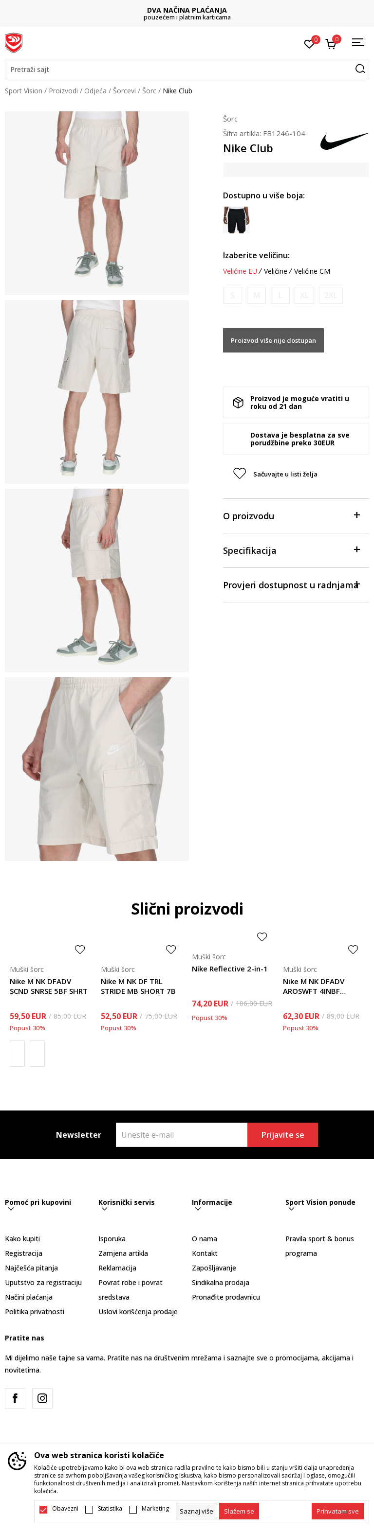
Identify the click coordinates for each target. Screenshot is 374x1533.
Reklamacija (117, 1267)
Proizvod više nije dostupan (273, 340)
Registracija (23, 1253)
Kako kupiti (22, 1238)
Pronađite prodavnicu (226, 1297)
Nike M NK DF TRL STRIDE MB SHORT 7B (138, 986)
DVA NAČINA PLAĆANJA (187, 10)
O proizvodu (291, 515)
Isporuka (112, 1238)
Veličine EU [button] (240, 271)
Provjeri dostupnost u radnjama (291, 584)
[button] (187, 69)
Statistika (110, 1509)
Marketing (155, 1509)
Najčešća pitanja (31, 1267)
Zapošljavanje (214, 1267)
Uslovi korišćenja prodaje (138, 1311)
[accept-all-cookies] (338, 1511)
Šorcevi (124, 90)
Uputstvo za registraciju (43, 1282)
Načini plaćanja (29, 1297)
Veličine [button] (275, 271)
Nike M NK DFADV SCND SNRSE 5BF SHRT (49, 986)
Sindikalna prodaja (220, 1282)
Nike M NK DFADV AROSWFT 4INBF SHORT (313, 986)
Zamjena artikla (123, 1253)
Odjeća (95, 90)
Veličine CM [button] (312, 271)
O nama (204, 1238)
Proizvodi (63, 90)
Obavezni (65, 1509)
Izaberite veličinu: (256, 255)
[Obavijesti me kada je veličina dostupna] (232, 295)
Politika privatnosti (34, 1311)
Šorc (149, 90)
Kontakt (205, 1253)
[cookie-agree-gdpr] (239, 1511)
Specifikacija (291, 549)
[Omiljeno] (309, 43)
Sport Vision (23, 90)
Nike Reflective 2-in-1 (230, 968)
